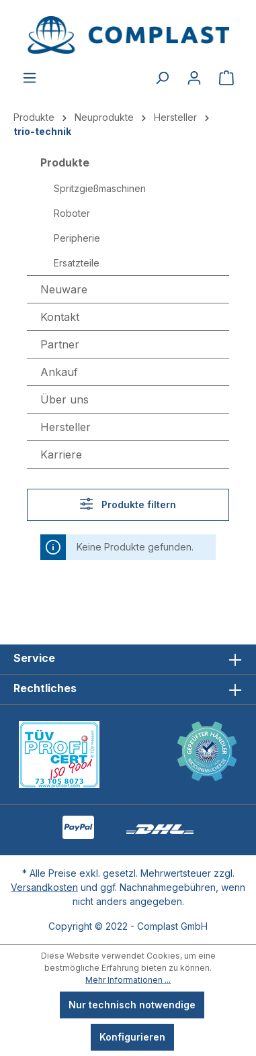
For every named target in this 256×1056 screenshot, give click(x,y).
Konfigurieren (132, 1037)
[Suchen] (162, 77)
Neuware (63, 289)
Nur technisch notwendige (132, 1004)
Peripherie (77, 238)
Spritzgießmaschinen (100, 188)
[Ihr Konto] (194, 77)
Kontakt (59, 317)
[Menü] (29, 77)
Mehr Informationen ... (128, 980)
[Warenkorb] (226, 77)
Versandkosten (44, 887)
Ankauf (59, 372)
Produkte (64, 162)
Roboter (72, 213)
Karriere (61, 454)
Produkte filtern (127, 503)
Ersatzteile (76, 263)
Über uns (64, 399)
